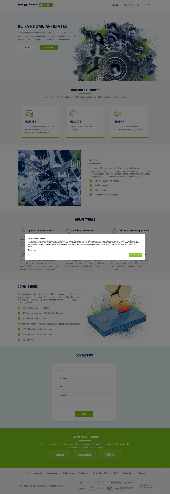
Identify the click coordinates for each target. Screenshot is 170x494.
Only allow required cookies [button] (36, 255)
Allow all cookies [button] (135, 255)
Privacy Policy (132, 244)
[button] (32, 250)
